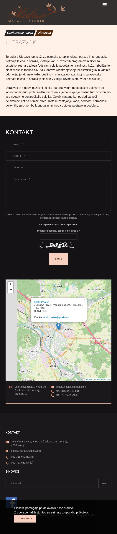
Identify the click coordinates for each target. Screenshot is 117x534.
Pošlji (58, 259)
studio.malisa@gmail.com (56, 317)
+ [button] (10, 284)
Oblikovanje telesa (20, 32)
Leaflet (89, 379)
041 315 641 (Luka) (65, 391)
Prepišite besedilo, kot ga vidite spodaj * (58, 231)
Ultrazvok (44, 32)
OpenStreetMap (103, 379)
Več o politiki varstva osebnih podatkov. (58, 224)
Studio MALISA (41, 302)
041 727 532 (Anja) (64, 395)
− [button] (10, 290)
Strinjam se (25, 518)
